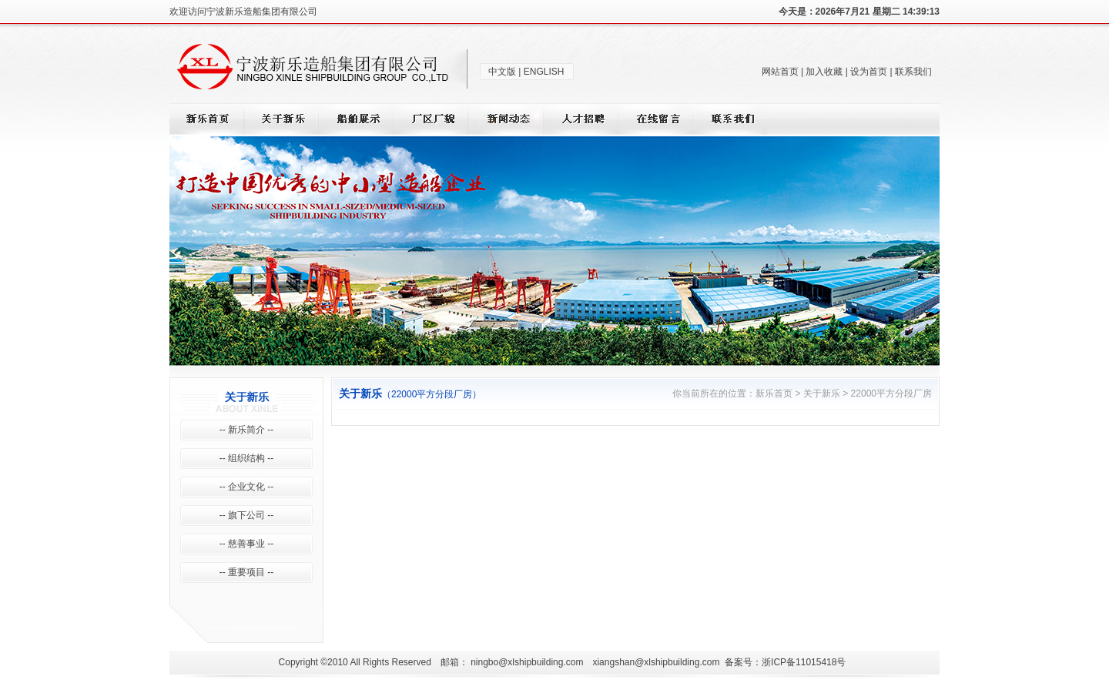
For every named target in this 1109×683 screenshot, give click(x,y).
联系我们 (913, 71)
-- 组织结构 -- (246, 458)
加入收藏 (824, 71)
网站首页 (780, 71)
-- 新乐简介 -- (246, 429)
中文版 (502, 71)
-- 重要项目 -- (246, 572)
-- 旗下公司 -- (246, 515)
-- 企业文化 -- (246, 486)
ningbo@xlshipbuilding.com (527, 662)
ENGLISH (544, 71)
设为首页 (868, 71)
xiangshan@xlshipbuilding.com (655, 662)
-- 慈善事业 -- (246, 543)
